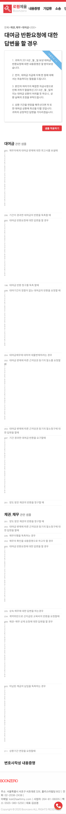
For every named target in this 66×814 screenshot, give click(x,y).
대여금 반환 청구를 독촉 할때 (24, 285)
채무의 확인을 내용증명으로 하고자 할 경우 (31, 541)
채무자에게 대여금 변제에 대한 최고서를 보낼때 (33, 150)
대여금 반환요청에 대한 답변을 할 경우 (29, 220)
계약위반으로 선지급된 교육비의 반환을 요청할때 (34, 616)
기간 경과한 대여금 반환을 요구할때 (27, 437)
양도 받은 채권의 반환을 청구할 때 (26, 502)
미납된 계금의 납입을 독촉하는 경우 (27, 686)
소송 (58, 8)
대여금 (25, 27)
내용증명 (34, 8)
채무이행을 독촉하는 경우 (22, 535)
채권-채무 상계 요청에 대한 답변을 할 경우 (31, 621)
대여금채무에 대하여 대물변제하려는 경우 (30, 355)
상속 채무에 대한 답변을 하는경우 (26, 611)
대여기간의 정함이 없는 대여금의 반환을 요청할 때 (35, 290)
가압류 (47, 8)
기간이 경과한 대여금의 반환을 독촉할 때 (30, 215)
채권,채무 (15, 27)
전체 (6, 27)
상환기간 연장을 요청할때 (22, 751)
